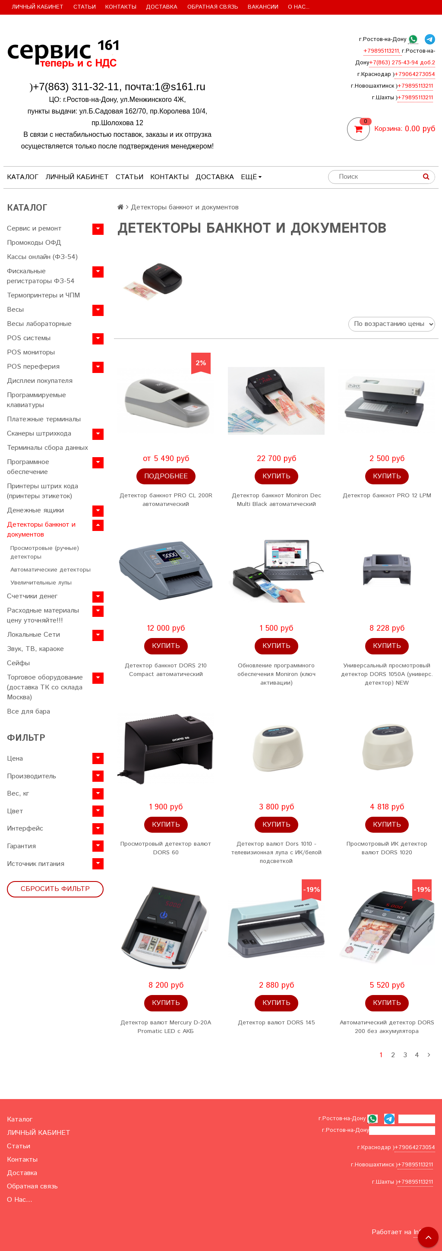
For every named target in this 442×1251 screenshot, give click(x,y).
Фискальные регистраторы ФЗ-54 (41, 276)
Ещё (251, 177)
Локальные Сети (33, 635)
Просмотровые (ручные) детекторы (44, 552)
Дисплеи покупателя (40, 381)
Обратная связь (212, 7)
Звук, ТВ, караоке (35, 649)
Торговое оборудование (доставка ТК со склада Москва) (45, 687)
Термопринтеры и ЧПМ (43, 295)
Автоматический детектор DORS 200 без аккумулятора (387, 1027)
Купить (276, 476)
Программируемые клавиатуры (36, 400)
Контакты (120, 7)
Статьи (84, 7)
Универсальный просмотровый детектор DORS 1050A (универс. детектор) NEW (387, 674)
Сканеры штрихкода (39, 434)
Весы (15, 310)
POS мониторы (31, 352)
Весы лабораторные (39, 324)
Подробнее (166, 476)
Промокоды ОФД (34, 243)
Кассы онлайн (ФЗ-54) (42, 257)
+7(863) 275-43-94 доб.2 (402, 63)
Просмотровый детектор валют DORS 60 (165, 848)
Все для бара (28, 712)
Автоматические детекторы (50, 569)
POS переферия (33, 367)
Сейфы (18, 663)
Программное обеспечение (28, 467)
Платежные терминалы (44, 419)
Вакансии (263, 7)
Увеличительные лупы (41, 582)
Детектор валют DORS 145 (276, 1022)
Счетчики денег (32, 596)
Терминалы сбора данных (47, 448)
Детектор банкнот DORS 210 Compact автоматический (166, 670)
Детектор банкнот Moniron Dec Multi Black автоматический (276, 500)
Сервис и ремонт (34, 229)
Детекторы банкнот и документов (41, 530)
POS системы (29, 338)
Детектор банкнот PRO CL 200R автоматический (166, 500)
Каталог (22, 177)
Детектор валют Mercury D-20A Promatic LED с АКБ (165, 1027)
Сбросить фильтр (55, 889)
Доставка (161, 7)
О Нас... (298, 7)
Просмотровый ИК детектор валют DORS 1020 (387, 848)
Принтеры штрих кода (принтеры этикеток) (42, 491)
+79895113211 (415, 86)
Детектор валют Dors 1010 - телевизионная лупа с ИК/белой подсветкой (276, 853)
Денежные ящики (35, 510)
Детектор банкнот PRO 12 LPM (387, 495)
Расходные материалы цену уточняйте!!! (43, 616)
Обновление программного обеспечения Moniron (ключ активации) (276, 674)
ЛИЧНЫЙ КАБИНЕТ (37, 7)
